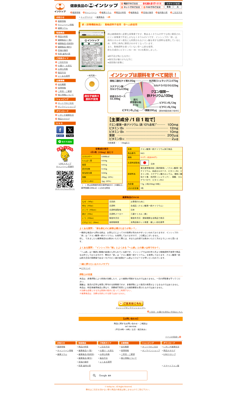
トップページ (86, 17)
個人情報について (66, 95)
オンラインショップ (67, 106)
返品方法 (62, 72)
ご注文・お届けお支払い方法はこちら (166, 312)
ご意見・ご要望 (65, 91)
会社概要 (62, 84)
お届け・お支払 (65, 66)
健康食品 (135, 12)
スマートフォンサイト (65, 188)
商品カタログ (64, 119)
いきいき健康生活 (66, 115)
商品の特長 (121, 12)
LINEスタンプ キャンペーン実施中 (65, 164)
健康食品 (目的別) (66, 43)
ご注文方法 (177, 12)
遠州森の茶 (163, 12)
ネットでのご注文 (66, 103)
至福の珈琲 (148, 12)
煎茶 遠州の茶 (64, 54)
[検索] (118, 376)
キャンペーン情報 (66, 25)
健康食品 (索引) (65, 47)
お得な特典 (63, 69)
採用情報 (62, 88)
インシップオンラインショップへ (130, 306)
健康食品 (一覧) (65, 40)
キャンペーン (91, 12)
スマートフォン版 (171, 366)
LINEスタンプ (169, 354)
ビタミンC (85, 268)
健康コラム (106, 12)
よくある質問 (64, 76)
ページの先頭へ (172, 337)
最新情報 (76, 12)
